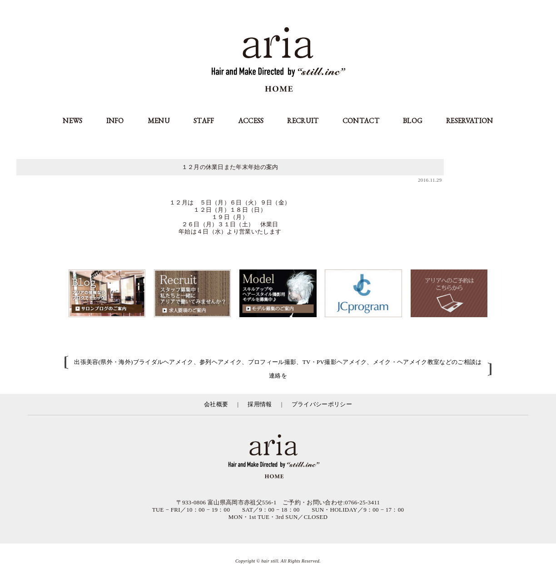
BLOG (412, 120)
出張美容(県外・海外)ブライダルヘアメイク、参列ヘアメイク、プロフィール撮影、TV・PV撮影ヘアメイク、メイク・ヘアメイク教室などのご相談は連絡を (278, 369)
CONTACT (361, 120)
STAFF (204, 120)
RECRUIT (302, 120)
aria (278, 60)
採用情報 (260, 404)
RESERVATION (469, 120)
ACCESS (251, 120)
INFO (115, 120)
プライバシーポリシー (322, 404)
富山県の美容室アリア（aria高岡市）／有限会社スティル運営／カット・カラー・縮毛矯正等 (278, 457)
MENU (159, 120)
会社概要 (216, 404)
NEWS (72, 120)
